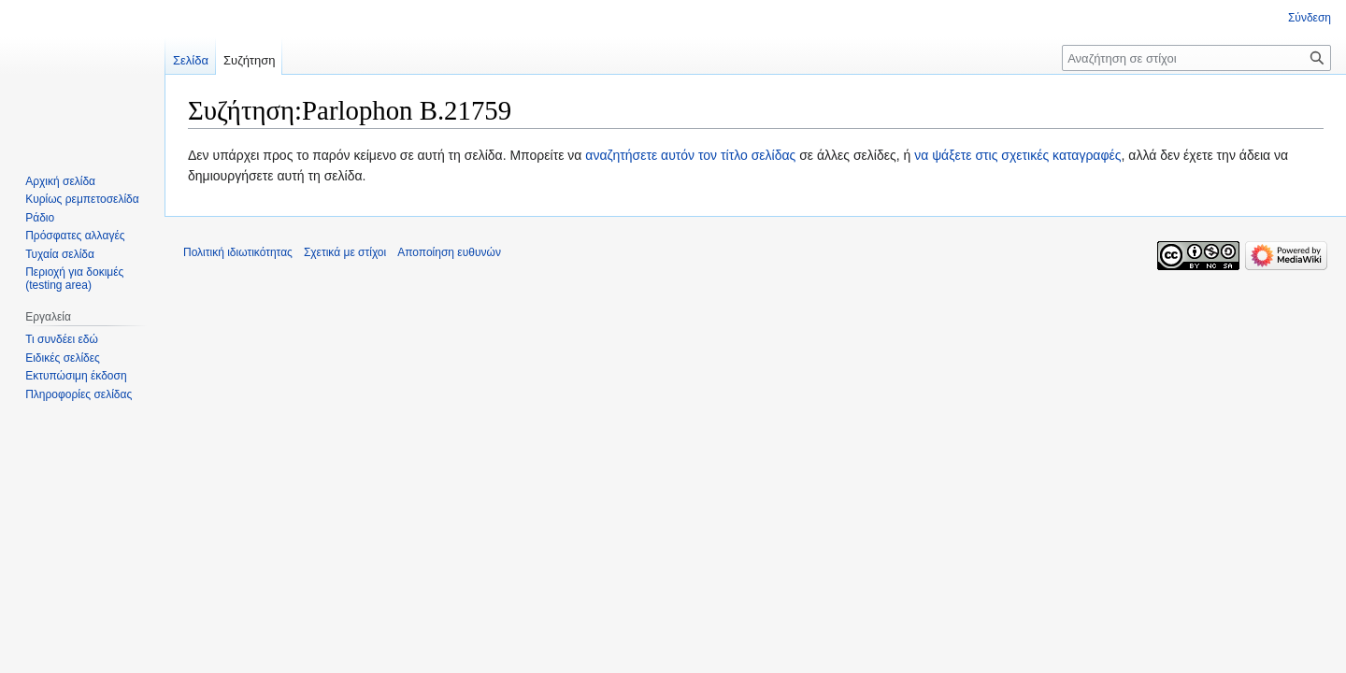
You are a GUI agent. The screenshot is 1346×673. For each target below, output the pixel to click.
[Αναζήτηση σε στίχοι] (1196, 58)
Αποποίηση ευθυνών (449, 252)
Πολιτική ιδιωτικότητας (238, 252)
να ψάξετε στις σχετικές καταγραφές (1017, 155)
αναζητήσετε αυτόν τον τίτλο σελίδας (690, 155)
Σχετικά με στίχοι (345, 252)
